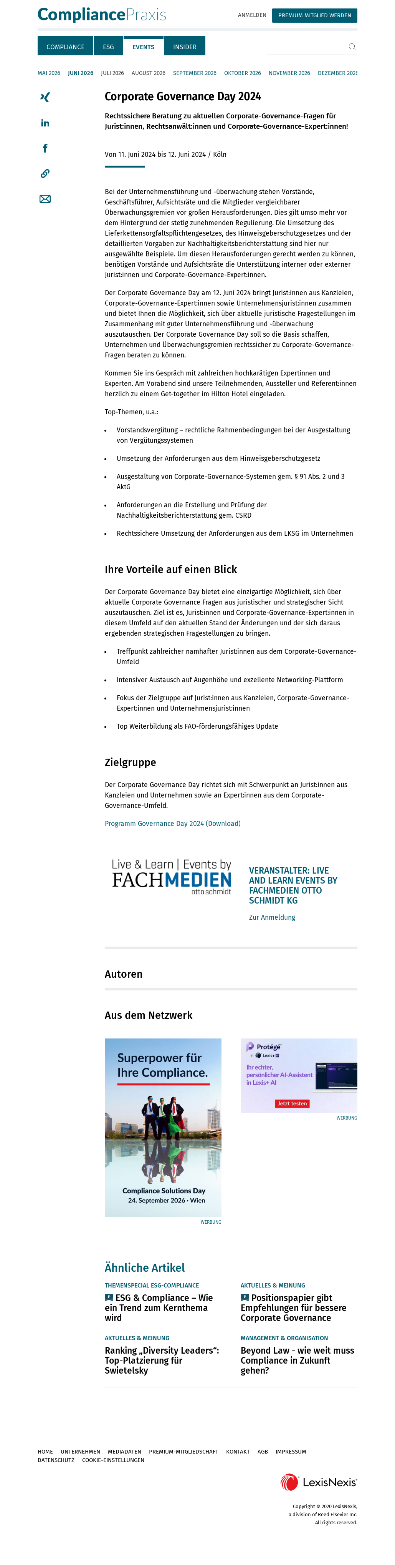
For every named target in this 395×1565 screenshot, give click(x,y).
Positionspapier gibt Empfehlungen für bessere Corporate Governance (294, 1308)
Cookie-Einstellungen (113, 1460)
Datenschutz (56, 1460)
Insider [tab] (185, 47)
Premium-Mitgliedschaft (183, 1451)
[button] (45, 174)
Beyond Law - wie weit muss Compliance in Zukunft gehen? (297, 1360)
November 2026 (289, 73)
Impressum (291, 1451)
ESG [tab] (108, 47)
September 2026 (195, 73)
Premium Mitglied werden (314, 15)
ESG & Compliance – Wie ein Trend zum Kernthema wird (159, 1308)
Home (45, 1451)
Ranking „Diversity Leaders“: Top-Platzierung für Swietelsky (162, 1360)
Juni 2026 (80, 73)
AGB (263, 1451)
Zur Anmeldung (272, 918)
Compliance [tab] (65, 47)
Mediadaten (124, 1451)
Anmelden (252, 15)
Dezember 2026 (338, 73)
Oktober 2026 (242, 73)
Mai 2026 (49, 73)
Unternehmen (80, 1451)
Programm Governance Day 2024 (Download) (173, 824)
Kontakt (238, 1451)
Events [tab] (143, 47)
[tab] (66, 45)
